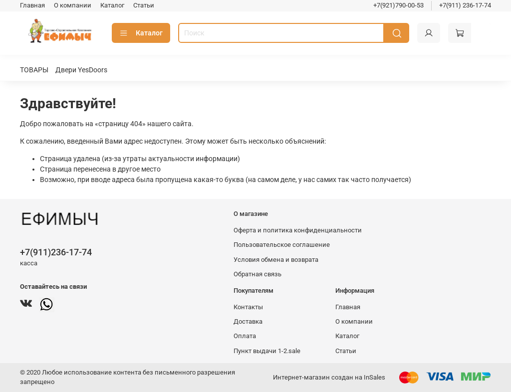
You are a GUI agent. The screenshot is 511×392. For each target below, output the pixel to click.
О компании (72, 5)
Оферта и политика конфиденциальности (298, 230)
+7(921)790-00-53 (398, 5)
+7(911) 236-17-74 (465, 5)
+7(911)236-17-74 (56, 252)
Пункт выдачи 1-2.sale (267, 351)
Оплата (245, 336)
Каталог (112, 5)
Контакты (248, 307)
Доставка (248, 321)
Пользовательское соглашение (282, 244)
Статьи (143, 5)
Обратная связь (257, 274)
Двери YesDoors (81, 70)
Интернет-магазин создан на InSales (329, 377)
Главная (32, 5)
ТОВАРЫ (34, 70)
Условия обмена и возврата (276, 259)
